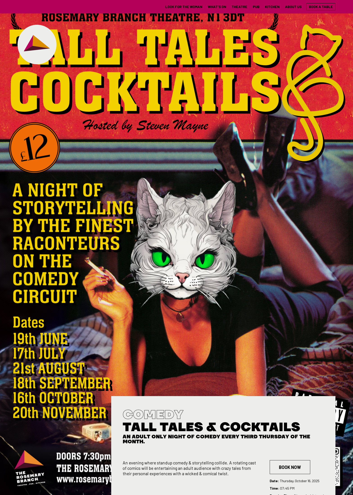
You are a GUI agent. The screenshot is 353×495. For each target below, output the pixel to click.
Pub (256, 6)
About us (293, 6)
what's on (217, 6)
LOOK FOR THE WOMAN (183, 6)
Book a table (321, 6)
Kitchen (272, 6)
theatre (239, 6)
